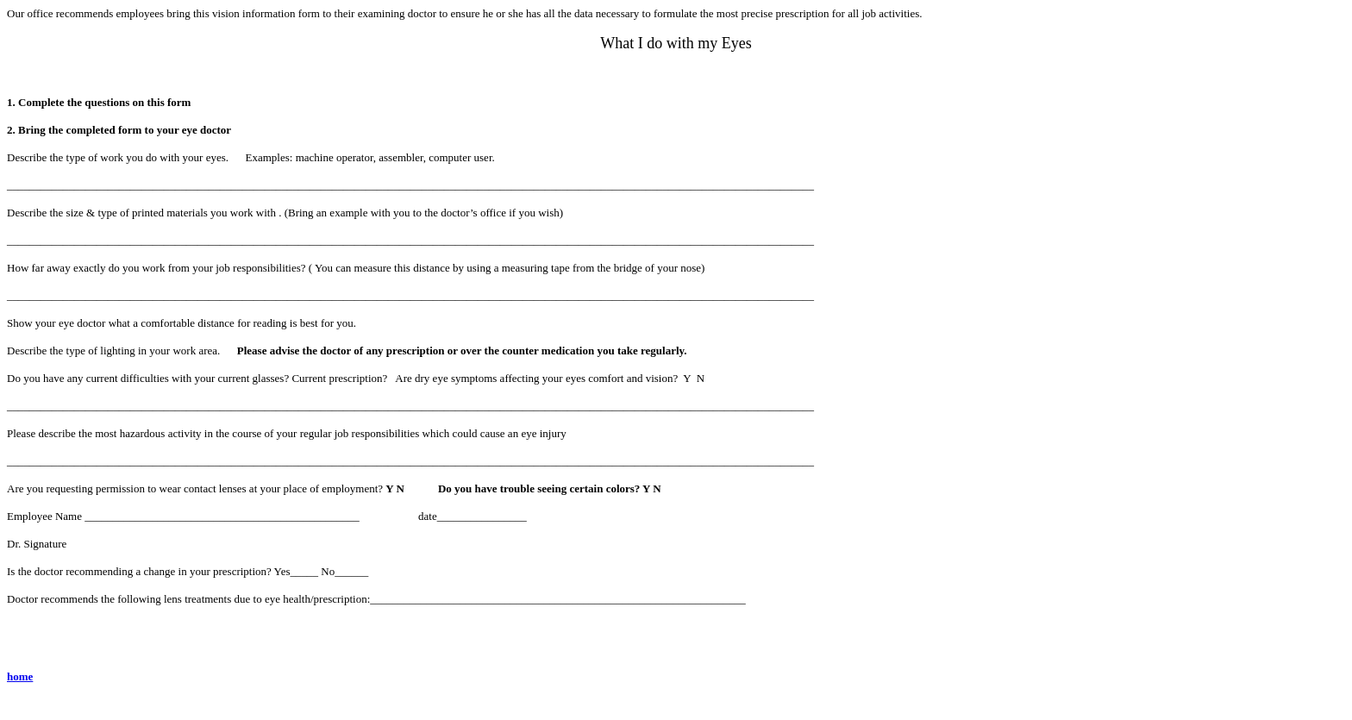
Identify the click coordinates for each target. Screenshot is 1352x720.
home (20, 676)
